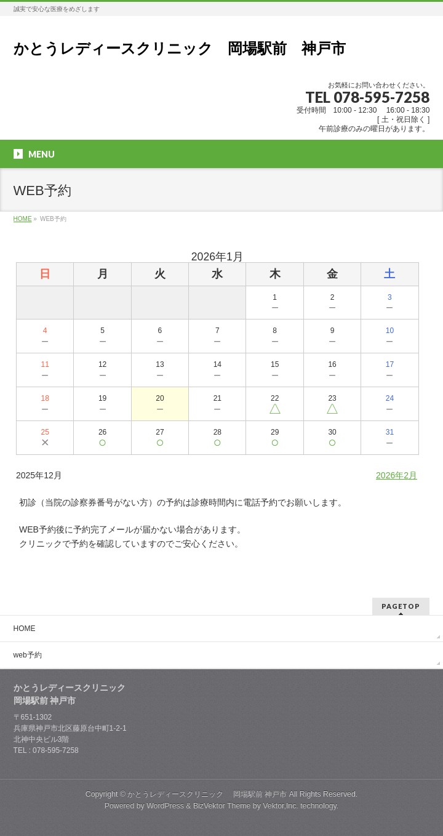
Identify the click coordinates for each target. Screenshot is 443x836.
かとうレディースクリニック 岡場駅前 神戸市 (180, 48)
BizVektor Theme (222, 806)
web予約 (28, 655)
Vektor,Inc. (280, 806)
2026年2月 (396, 475)
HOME (25, 628)
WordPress (165, 806)
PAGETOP (400, 606)
